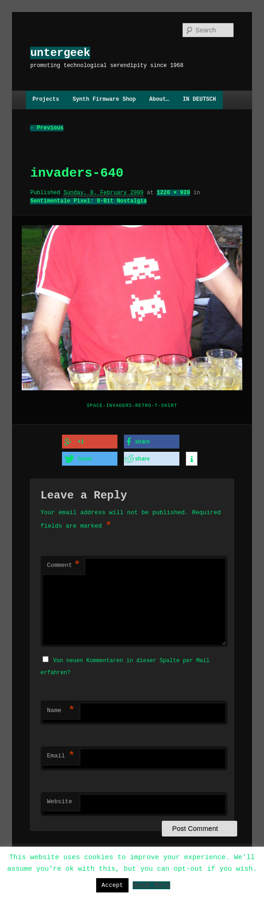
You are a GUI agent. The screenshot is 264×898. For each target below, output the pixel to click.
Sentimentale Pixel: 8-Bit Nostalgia (88, 201)
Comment (63, 565)
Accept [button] (112, 885)
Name (61, 709)
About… (159, 100)
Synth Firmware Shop (104, 100)
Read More (151, 884)
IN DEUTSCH (199, 100)
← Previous (46, 128)
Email (61, 755)
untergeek (60, 53)
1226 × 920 (173, 193)
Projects (45, 100)
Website (60, 800)
